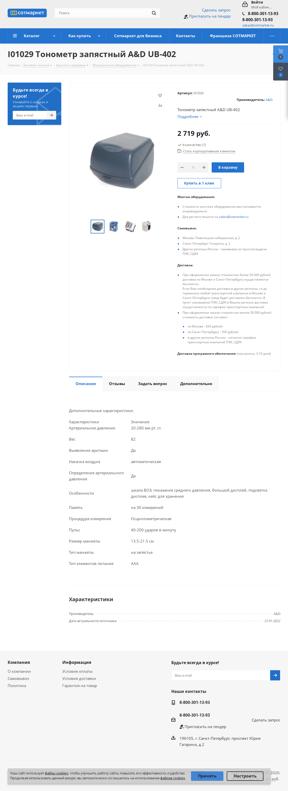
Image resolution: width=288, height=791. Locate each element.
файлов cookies (172, 778)
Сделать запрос (216, 9)
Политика (17, 685)
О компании (19, 671)
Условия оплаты (77, 671)
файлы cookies (56, 773)
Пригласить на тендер (210, 16)
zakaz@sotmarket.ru (233, 217)
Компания (19, 662)
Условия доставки (79, 678)
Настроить (245, 776)
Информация (76, 662)
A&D (269, 99)
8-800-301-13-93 (263, 13)
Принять (207, 776)
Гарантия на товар (79, 685)
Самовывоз (18, 678)
